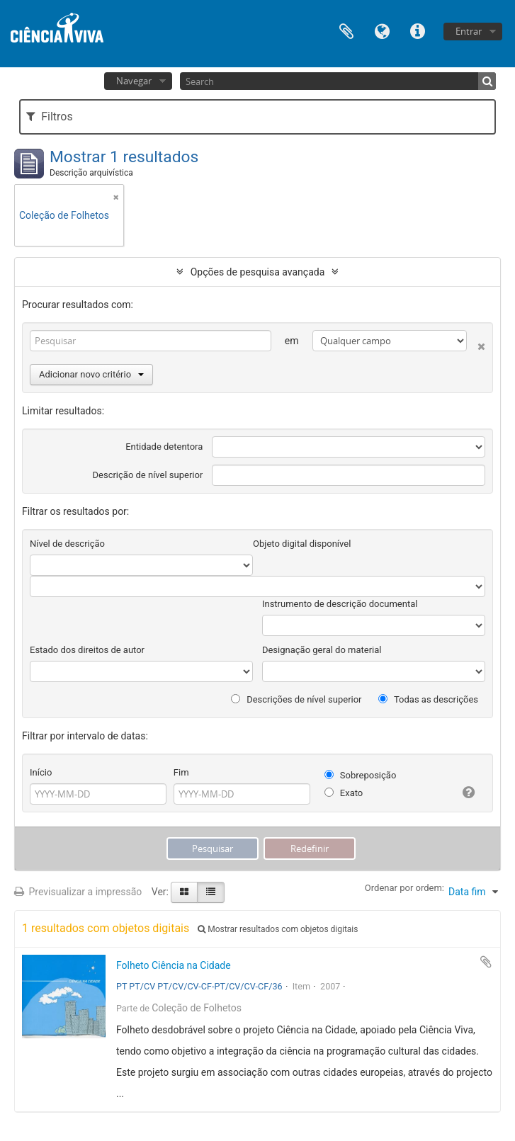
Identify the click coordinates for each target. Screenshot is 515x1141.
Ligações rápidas (417, 30)
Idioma (382, 30)
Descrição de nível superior (148, 475)
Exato (343, 793)
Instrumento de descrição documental (339, 603)
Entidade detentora (164, 446)
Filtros (49, 116)
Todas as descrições (428, 699)
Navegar (134, 80)
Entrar (468, 31)
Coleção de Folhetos (197, 1008)
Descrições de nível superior (296, 699)
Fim (181, 772)
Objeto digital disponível (302, 543)
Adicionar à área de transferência (486, 962)
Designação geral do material (322, 650)
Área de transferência (346, 30)
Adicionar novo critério (91, 374)
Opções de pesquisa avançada (258, 272)
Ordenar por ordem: (404, 887)
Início (41, 772)
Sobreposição (360, 775)
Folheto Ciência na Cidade (173, 965)
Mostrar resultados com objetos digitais (278, 929)
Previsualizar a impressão (78, 891)
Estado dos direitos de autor (87, 650)
